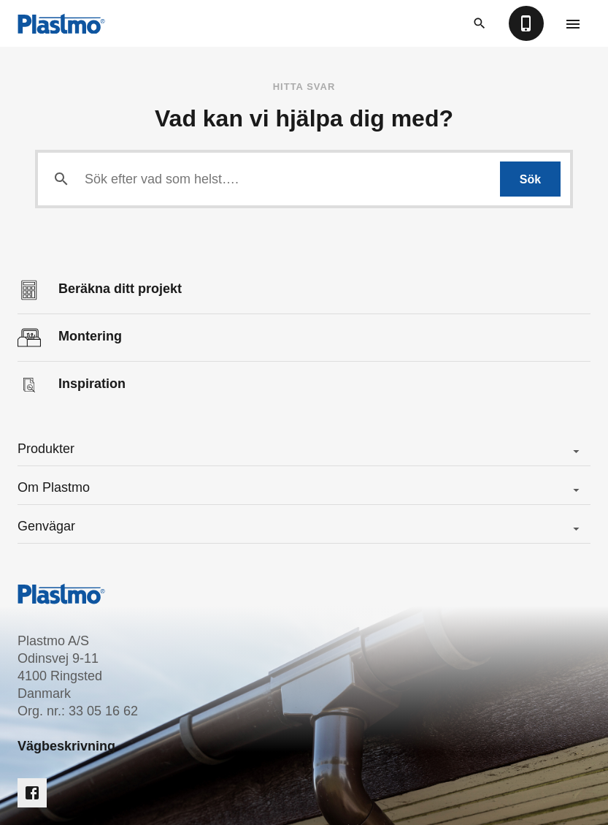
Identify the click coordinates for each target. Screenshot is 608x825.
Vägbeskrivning (66, 746)
